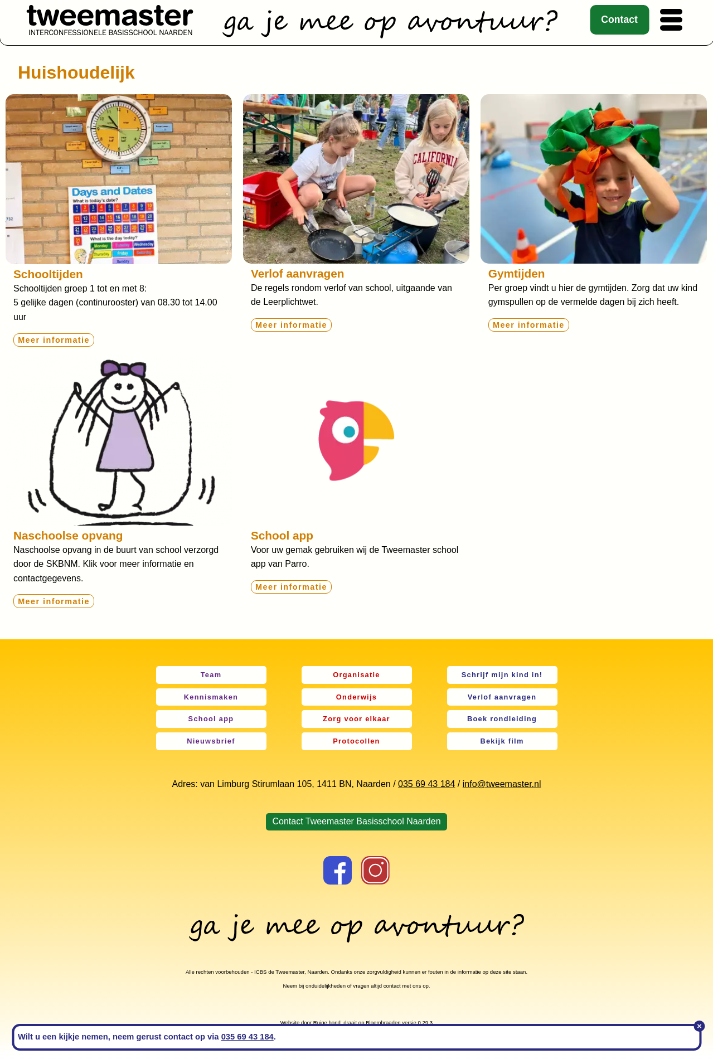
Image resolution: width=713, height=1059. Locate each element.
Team (211, 675)
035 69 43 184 (426, 784)
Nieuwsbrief (211, 741)
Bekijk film (501, 741)
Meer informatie (54, 340)
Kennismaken (211, 697)
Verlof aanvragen (502, 697)
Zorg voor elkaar (356, 719)
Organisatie (356, 675)
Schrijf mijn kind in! (502, 675)
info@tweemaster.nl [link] (502, 784)
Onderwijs (356, 697)
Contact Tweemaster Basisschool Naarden (356, 821)
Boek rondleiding (502, 719)
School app (211, 719)
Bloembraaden (383, 1022)
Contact (619, 19)
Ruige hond (327, 1022)
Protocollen (356, 741)
